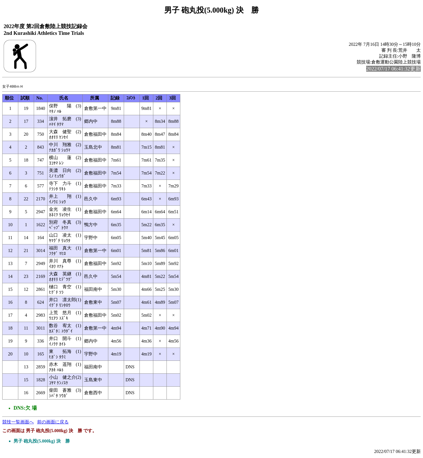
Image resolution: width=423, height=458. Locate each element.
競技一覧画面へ (18, 423)
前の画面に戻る (53, 423)
